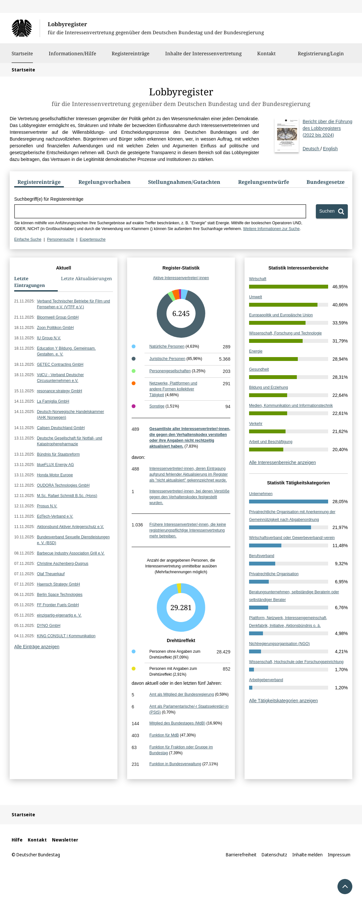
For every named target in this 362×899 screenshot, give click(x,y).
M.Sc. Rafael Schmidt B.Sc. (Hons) (67, 495)
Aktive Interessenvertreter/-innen (181, 278)
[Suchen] (332, 211)
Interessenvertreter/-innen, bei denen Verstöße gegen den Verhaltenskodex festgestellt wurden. (189, 497)
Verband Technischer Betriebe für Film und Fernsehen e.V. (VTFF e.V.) (73, 304)
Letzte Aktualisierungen (86, 278)
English (330, 148)
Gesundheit (259, 369)
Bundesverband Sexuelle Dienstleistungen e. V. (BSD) (73, 540)
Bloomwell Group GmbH (57, 317)
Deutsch (327, 134)
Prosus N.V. (47, 506)
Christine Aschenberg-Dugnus (62, 563)
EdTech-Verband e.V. (55, 516)
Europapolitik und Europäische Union (281, 315)
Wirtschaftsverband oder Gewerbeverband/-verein (292, 537)
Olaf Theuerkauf (51, 574)
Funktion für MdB (164, 735)
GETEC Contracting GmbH (60, 364)
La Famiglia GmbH (53, 401)
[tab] (39, 183)
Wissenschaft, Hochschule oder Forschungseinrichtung (296, 662)
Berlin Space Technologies (59, 594)
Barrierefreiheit (241, 854)
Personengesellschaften (170, 371)
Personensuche (60, 239)
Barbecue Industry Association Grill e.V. (71, 553)
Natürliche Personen (167, 346)
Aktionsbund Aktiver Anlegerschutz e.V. (70, 526)
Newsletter (65, 840)
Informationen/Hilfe (72, 56)
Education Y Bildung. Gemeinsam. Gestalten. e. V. (66, 351)
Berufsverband (261, 556)
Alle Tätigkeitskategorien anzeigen (283, 700)
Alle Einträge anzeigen (36, 646)
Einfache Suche (27, 239)
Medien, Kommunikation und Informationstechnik (291, 405)
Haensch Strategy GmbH (58, 584)
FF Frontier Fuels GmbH (58, 605)
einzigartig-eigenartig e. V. (59, 615)
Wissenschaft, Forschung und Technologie (285, 333)
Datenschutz (274, 854)
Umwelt (255, 297)
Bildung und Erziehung (268, 387)
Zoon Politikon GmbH (55, 327)
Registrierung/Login (320, 56)
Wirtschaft (257, 279)
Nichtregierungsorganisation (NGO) (279, 643)
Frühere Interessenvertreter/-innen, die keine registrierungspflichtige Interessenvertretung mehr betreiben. (187, 530)
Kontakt (266, 56)
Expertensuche (93, 239)
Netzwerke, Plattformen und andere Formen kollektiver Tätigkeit (173, 389)
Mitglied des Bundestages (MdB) (177, 723)
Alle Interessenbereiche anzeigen (282, 462)
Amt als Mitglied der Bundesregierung (181, 694)
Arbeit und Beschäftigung (270, 441)
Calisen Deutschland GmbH (61, 428)
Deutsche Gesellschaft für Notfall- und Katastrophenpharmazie (69, 441)
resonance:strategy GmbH (59, 391)
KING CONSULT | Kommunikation (66, 636)
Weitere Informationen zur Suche (271, 229)
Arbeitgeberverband (266, 680)
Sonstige (157, 406)
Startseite (22, 53)
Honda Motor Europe (55, 475)
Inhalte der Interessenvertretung (203, 56)
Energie (255, 351)
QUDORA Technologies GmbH (63, 485)
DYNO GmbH (48, 625)
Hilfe (17, 840)
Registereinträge (130, 56)
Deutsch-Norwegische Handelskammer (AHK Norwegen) (70, 414)
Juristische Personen (167, 358)
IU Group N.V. (49, 338)
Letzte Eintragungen (29, 281)
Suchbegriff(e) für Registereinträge (49, 199)
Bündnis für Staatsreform (58, 454)
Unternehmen (261, 494)
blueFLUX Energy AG (55, 464)
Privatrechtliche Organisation (273, 574)
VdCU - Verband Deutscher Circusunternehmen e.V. (60, 378)
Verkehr (255, 423)
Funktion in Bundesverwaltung (175, 764)
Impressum (339, 854)
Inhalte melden (307, 854)
